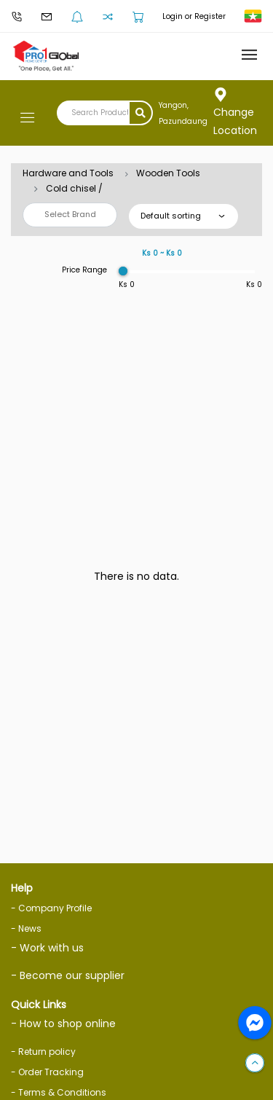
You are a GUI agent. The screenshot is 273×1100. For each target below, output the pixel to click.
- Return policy (43, 1051)
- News (26, 928)
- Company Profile (51, 908)
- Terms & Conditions (58, 1092)
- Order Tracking (47, 1072)
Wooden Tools (168, 173)
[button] (255, 1064)
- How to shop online (63, 1023)
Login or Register (194, 16)
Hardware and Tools (68, 173)
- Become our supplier (67, 975)
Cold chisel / (74, 188)
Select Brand (70, 214)
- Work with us (47, 947)
